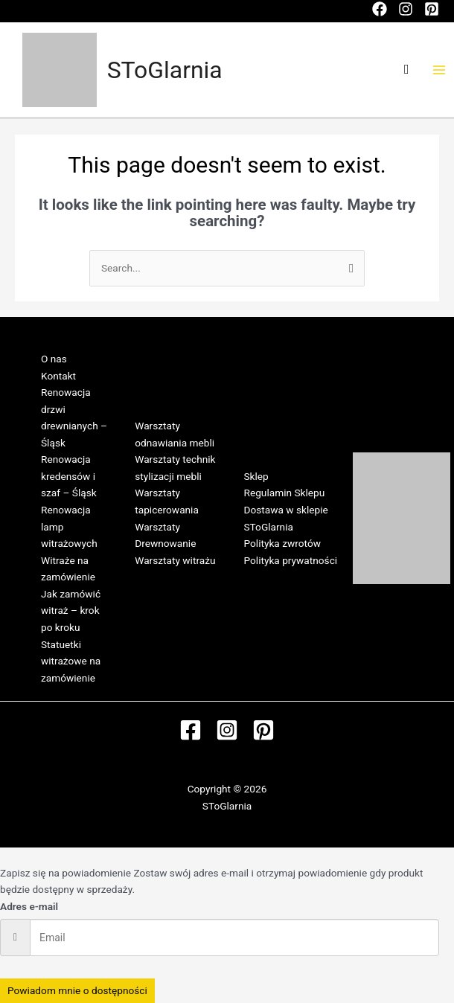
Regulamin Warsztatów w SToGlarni (167, 593)
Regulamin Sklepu (284, 493)
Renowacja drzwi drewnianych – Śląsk (74, 417)
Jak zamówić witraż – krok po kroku (70, 610)
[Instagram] (405, 8)
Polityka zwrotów (282, 543)
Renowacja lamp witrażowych (69, 526)
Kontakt (58, 376)
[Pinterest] (431, 8)
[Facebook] (379, 8)
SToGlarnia (165, 70)
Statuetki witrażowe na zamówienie (70, 661)
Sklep (256, 476)
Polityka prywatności (291, 560)
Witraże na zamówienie (68, 568)
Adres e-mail (29, 906)
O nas (54, 359)
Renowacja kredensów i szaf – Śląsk (69, 476)
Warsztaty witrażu (175, 560)
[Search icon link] (406, 69)
